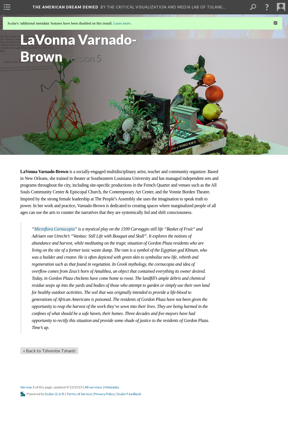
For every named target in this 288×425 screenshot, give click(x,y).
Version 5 (27, 387)
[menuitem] (7, 7)
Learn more (121, 23)
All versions (93, 387)
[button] (267, 7)
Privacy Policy (104, 394)
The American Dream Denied (65, 7)
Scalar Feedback (129, 394)
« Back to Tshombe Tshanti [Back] (49, 350)
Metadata (112, 387)
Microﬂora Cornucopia (54, 229)
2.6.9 (59, 394)
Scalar (49, 394)
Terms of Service (79, 394)
